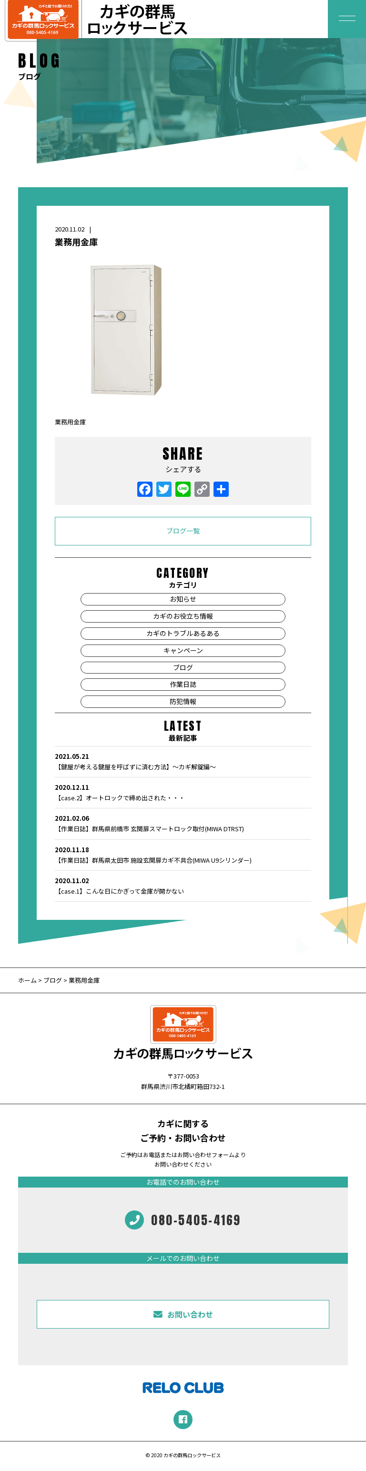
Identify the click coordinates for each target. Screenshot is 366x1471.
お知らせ (183, 599)
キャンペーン (183, 650)
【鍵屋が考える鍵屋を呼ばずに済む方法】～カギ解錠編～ (183, 761)
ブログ (183, 667)
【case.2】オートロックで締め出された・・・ (183, 792)
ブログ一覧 (183, 530)
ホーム (28, 980)
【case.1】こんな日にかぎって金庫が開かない (183, 886)
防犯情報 (183, 701)
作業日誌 (183, 684)
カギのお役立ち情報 (183, 616)
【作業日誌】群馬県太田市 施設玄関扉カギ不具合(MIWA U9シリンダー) (183, 855)
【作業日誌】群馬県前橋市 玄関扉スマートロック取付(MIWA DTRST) (183, 823)
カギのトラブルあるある (183, 633)
